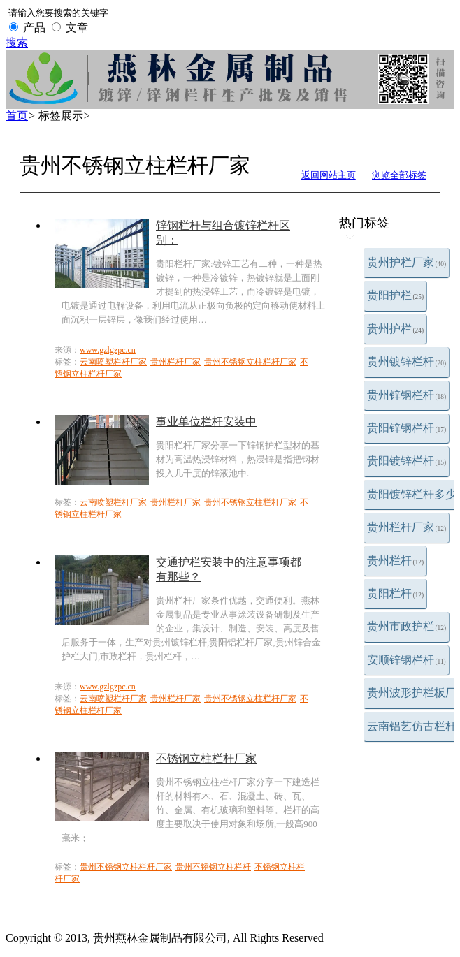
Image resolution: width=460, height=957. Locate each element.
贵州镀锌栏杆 (407, 361)
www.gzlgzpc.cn (108, 350)
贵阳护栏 (395, 295)
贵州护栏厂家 (407, 262)
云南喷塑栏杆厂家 (113, 362)
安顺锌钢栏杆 (406, 660)
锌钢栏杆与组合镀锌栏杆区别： (223, 232)
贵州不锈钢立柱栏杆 (213, 867)
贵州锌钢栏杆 (407, 395)
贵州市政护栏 (407, 626)
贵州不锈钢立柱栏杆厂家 (250, 362)
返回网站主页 (328, 175)
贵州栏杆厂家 (407, 527)
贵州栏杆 (395, 561)
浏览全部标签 (399, 175)
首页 (17, 116)
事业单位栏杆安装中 (206, 422)
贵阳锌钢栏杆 (407, 428)
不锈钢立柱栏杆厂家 (206, 758)
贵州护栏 (395, 329)
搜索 (17, 42)
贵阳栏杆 (395, 593)
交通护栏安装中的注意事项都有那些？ (228, 569)
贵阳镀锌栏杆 (407, 461)
